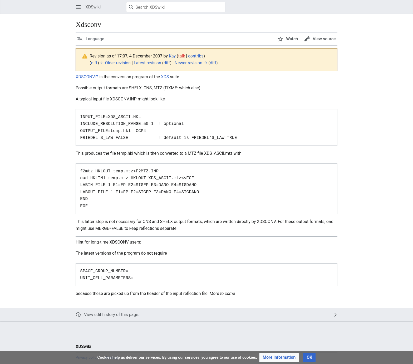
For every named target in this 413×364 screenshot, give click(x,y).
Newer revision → (191, 62)
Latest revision (147, 62)
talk (181, 56)
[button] (78, 7)
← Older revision (115, 62)
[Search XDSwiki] (175, 7)
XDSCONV (85, 76)
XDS (165, 76)
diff (94, 62)
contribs (195, 56)
